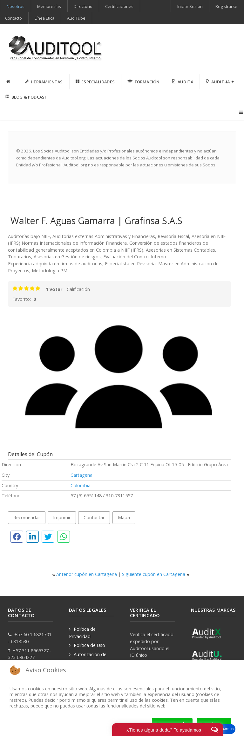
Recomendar (26, 517)
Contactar (94, 517)
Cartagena (81, 475)
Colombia (81, 485)
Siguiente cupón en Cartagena (155, 574)
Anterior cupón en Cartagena (85, 574)
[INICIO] (9, 81)
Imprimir (62, 517)
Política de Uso (89, 645)
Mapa (124, 517)
